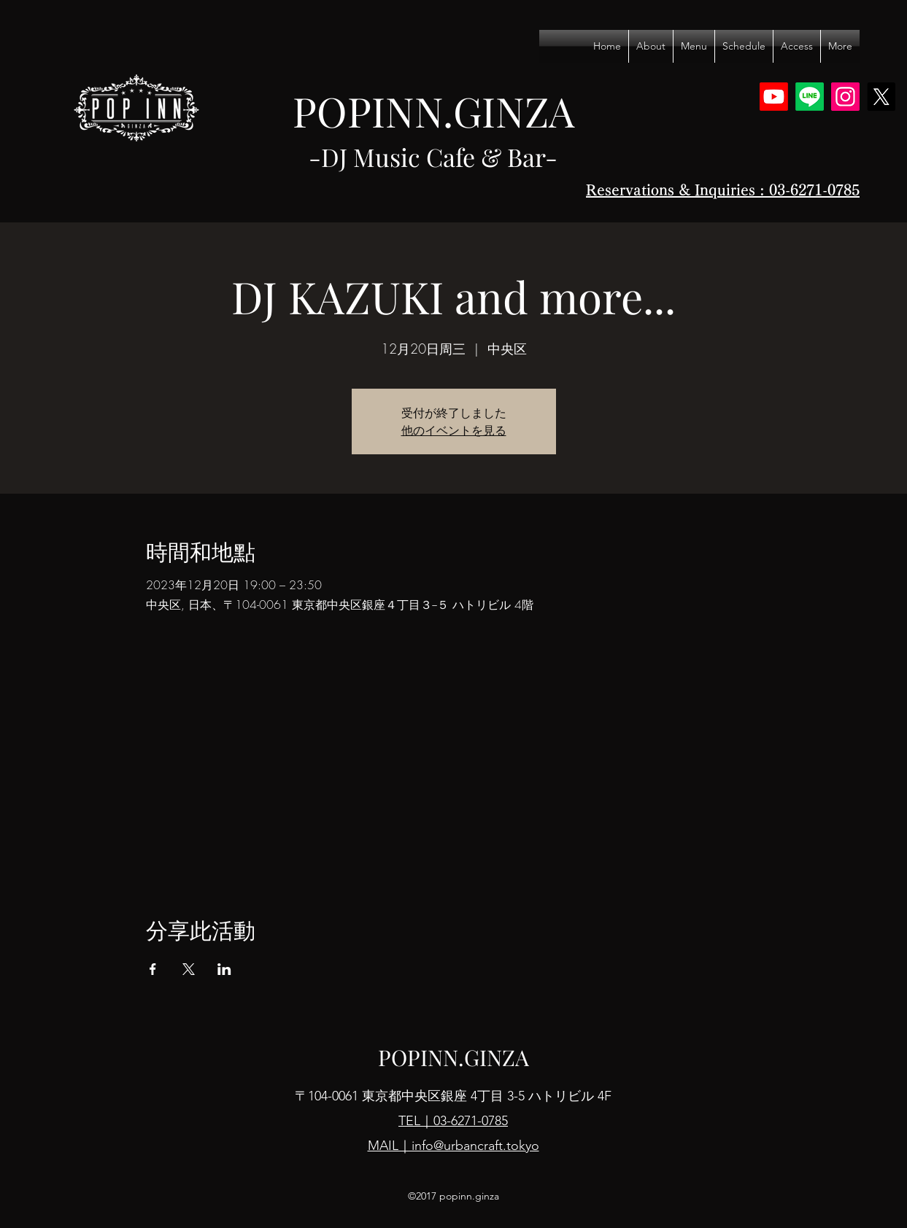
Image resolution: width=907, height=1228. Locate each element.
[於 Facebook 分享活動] (153, 969)
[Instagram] (845, 96)
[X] (881, 96)
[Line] (809, 96)
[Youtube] (774, 96)
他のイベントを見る (453, 430)
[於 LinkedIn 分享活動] (224, 969)
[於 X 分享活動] (189, 969)
